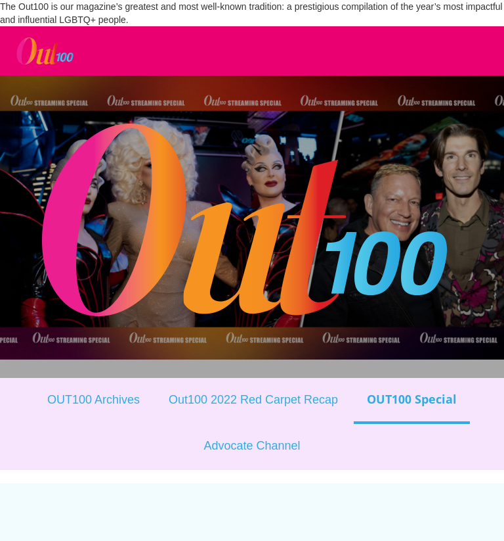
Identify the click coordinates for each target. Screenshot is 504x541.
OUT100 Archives (93, 399)
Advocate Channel (251, 445)
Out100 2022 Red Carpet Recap (253, 399)
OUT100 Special (412, 399)
